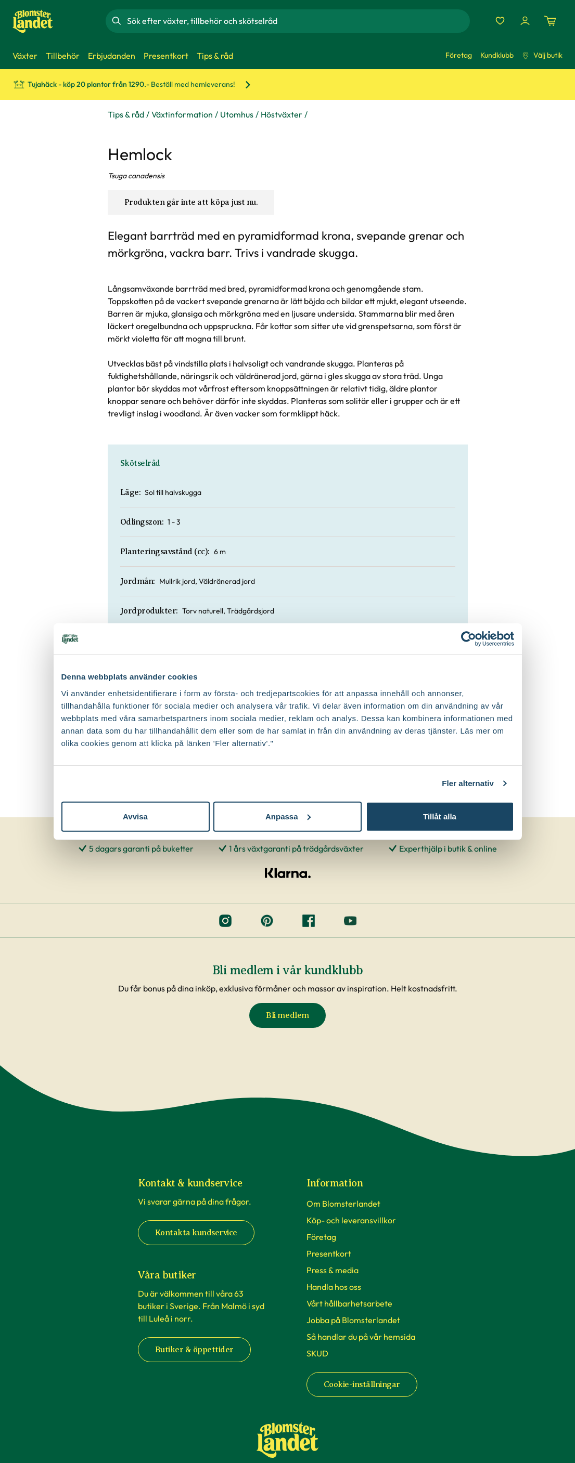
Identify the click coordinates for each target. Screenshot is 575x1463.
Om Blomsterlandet (343, 1203)
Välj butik (542, 55)
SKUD (317, 1353)
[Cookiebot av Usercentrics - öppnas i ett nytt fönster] (468, 639)
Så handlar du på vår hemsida (360, 1336)
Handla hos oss (333, 1287)
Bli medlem (287, 1015)
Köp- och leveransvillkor (351, 1220)
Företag (458, 55)
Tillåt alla (439, 816)
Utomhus (236, 114)
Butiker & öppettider (194, 1349)
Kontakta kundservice (196, 1232)
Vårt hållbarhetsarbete (349, 1303)
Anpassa (288, 816)
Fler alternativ (468, 783)
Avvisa (135, 816)
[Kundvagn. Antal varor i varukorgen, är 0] (550, 21)
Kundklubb (497, 55)
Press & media (332, 1270)
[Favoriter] (500, 21)
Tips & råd (126, 114)
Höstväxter (281, 114)
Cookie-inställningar (362, 1384)
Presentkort (328, 1253)
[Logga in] (525, 21)
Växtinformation (182, 114)
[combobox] (297, 20)
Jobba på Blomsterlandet (353, 1320)
